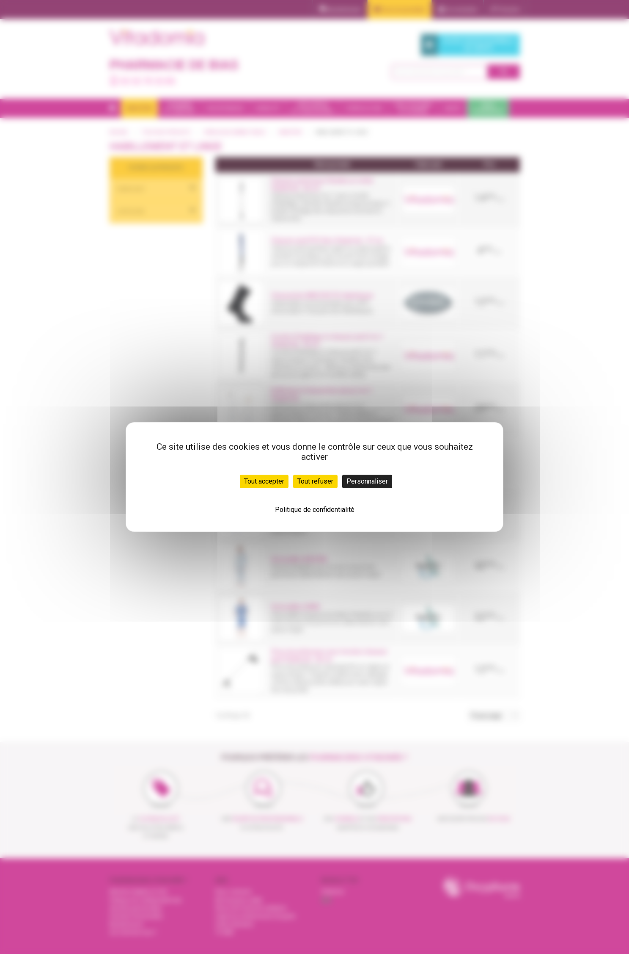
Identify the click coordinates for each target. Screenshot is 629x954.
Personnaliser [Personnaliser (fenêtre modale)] (367, 481)
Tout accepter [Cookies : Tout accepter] (264, 481)
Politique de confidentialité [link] (314, 510)
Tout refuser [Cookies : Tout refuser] (315, 481)
